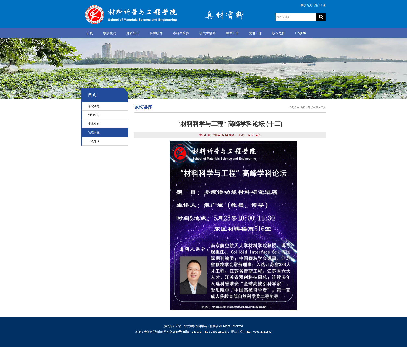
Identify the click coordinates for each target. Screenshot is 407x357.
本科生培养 (181, 33)
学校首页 (306, 5)
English (300, 33)
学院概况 (109, 33)
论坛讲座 (94, 132)
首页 (89, 33)
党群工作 (255, 33)
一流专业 (94, 141)
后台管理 (320, 5)
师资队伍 (132, 33)
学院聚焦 (94, 106)
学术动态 (94, 123)
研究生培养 (207, 33)
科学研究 (156, 33)
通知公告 (94, 115)
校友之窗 (278, 33)
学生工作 (232, 33)
